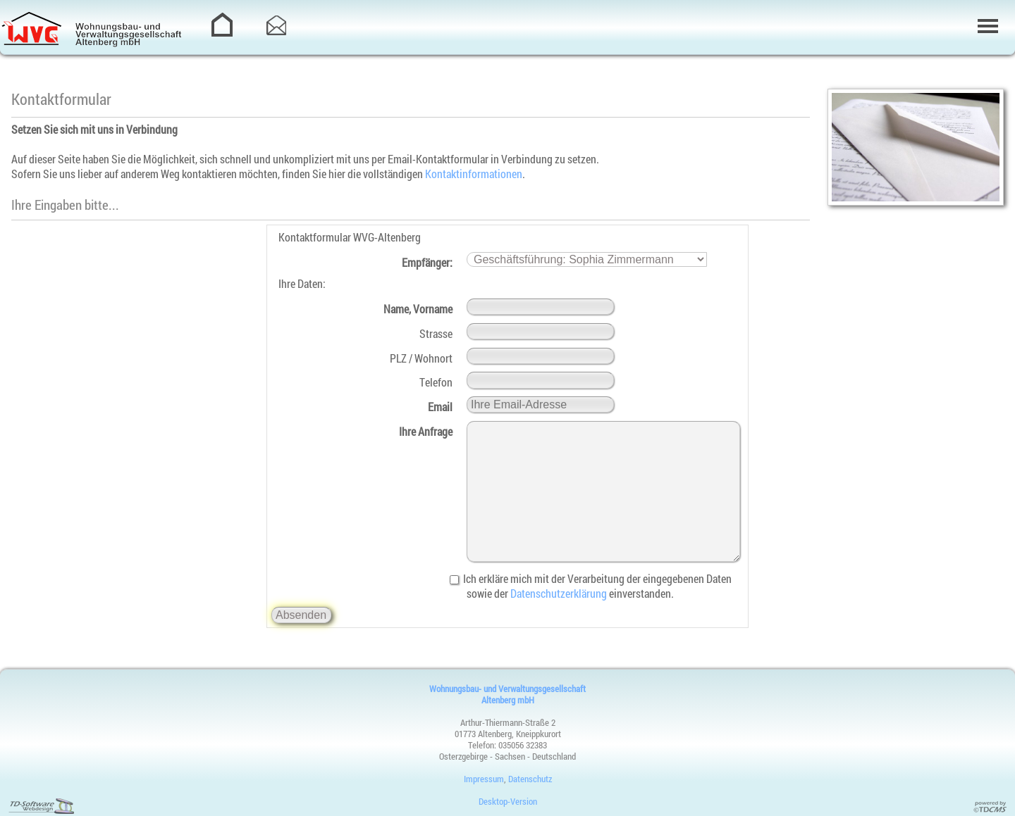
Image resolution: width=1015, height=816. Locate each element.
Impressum (484, 778)
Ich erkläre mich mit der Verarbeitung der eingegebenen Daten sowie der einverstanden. (599, 586)
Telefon (436, 382)
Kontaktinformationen (473, 173)
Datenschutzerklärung (558, 593)
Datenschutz (530, 778)
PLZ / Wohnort (421, 358)
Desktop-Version (508, 801)
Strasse (436, 333)
